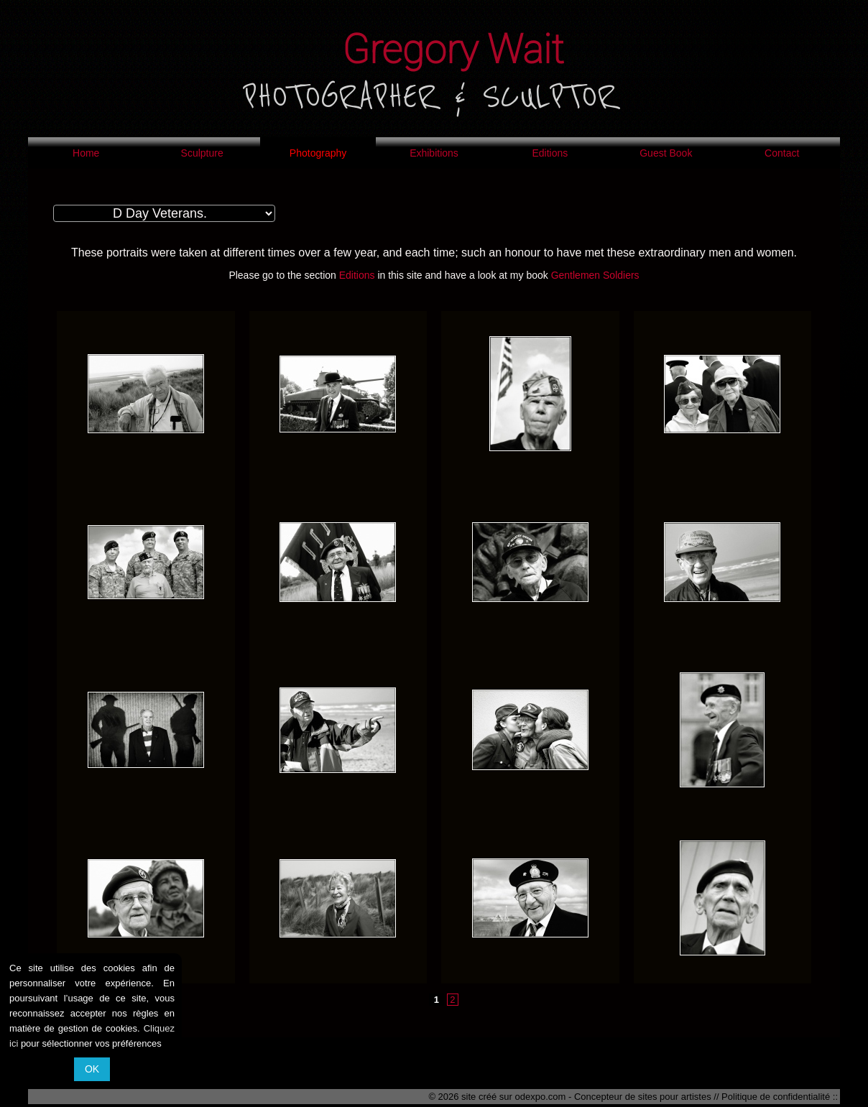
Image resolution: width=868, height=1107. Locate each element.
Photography (318, 153)
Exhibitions (434, 153)
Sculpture (202, 153)
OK (92, 1069)
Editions (550, 153)
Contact (782, 153)
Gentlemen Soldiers (595, 275)
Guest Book (666, 153)
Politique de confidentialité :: (779, 1096)
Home (86, 153)
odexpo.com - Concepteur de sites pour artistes (613, 1096)
